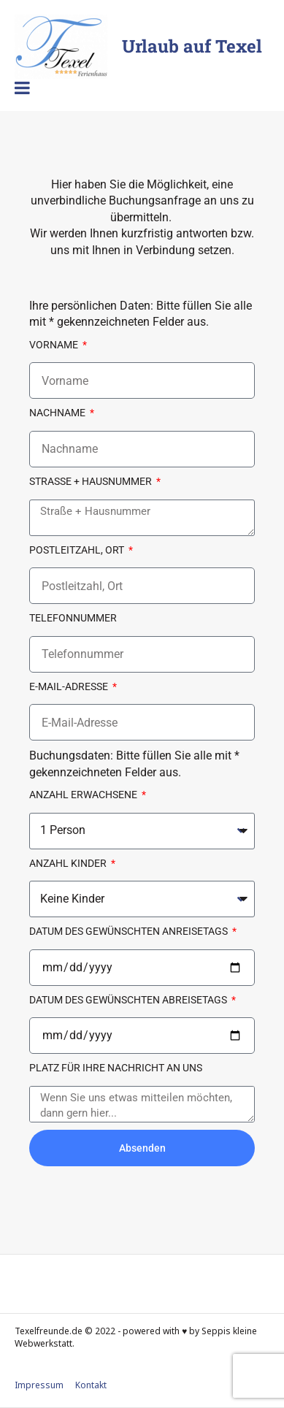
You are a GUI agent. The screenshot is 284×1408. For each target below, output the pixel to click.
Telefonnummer (73, 618)
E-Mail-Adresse (69, 686)
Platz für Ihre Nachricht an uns (115, 1068)
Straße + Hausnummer (91, 481)
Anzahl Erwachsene (84, 794)
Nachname (58, 412)
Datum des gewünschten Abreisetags (129, 1000)
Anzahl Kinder (69, 863)
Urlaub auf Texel (192, 46)
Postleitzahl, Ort (77, 550)
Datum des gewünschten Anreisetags (129, 931)
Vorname (54, 345)
